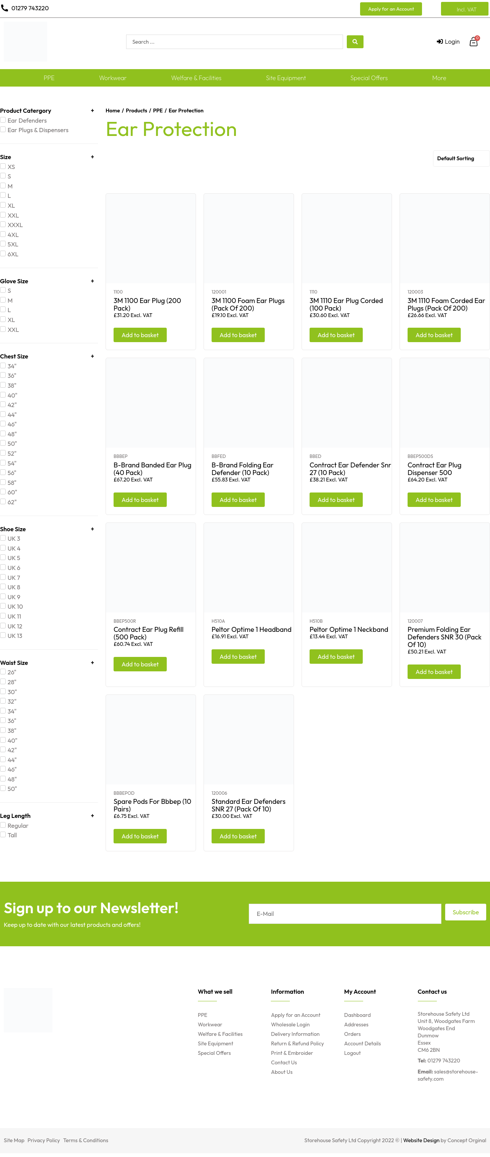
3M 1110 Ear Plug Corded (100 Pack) (346, 304)
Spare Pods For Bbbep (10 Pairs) (152, 805)
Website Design (421, 1140)
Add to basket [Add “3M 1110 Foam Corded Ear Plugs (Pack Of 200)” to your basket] (434, 335)
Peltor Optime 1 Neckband (349, 629)
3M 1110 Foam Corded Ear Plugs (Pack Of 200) (446, 304)
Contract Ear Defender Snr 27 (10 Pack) (350, 469)
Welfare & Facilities (196, 78)
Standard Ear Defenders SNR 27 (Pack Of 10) (249, 805)
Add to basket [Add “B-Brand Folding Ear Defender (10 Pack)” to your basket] (238, 500)
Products (136, 110)
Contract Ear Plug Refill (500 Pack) (148, 633)
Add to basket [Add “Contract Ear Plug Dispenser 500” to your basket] (434, 500)
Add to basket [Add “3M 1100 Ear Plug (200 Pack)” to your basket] (140, 335)
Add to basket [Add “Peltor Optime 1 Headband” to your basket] (238, 656)
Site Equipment (286, 78)
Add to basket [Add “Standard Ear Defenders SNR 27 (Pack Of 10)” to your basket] (238, 836)
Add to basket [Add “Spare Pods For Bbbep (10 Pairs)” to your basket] (140, 836)
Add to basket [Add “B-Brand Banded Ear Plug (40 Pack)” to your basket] (140, 500)
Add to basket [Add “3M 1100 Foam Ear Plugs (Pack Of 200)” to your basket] (238, 335)
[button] (391, 9)
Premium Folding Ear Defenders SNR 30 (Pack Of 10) (445, 637)
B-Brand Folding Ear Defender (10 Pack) (242, 469)
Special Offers (369, 78)
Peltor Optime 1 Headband (251, 629)
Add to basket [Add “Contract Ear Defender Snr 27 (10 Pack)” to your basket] (336, 500)
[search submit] (355, 41)
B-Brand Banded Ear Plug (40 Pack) (152, 469)
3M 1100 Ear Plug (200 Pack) (147, 304)
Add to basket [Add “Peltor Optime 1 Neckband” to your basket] (336, 656)
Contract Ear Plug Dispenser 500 (435, 469)
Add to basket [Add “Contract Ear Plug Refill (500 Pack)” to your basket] (140, 664)
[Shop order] (461, 158)
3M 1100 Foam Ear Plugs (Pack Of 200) (248, 304)
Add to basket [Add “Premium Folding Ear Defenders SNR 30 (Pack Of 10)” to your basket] (434, 672)
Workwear (113, 78)
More (439, 78)
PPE (49, 78)
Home (113, 110)
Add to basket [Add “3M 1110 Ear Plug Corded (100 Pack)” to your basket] (336, 335)
